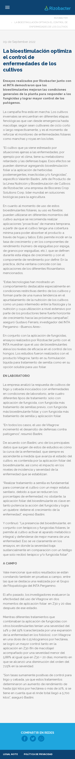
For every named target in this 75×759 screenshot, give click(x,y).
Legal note (10, 754)
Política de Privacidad (38, 754)
